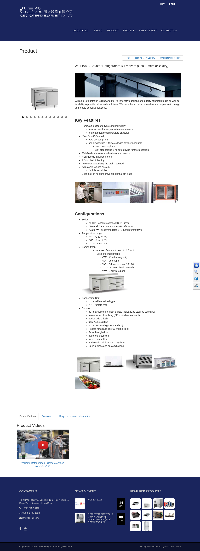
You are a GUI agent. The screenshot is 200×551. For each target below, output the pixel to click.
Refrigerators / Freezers (170, 58)
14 (121, 504)
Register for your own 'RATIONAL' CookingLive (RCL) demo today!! (100, 518)
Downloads (47, 416)
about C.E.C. (81, 30)
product (112, 30)
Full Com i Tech (173, 546)
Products (138, 58)
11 (62, 117)
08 (120, 518)
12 (66, 117)
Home (127, 58)
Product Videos (28, 416)
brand (98, 30)
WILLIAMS (150, 58)
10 (58, 117)
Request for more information (74, 416)
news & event (148, 30)
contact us (169, 30)
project (128, 30)
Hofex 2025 (95, 499)
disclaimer (67, 546)
